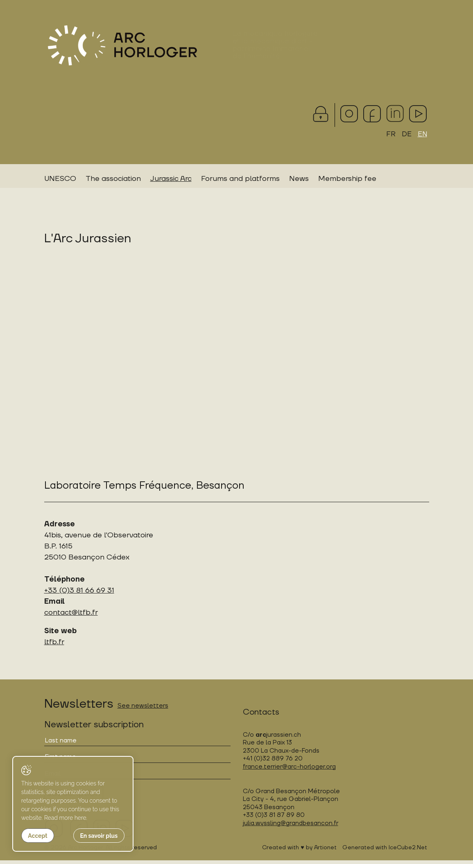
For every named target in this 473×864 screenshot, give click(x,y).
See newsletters (143, 709)
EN (422, 134)
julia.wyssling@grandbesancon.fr (290, 827)
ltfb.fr (54, 645)
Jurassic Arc (171, 179)
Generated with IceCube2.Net (384, 851)
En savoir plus (92, 835)
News (299, 179)
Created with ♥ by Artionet (299, 851)
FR (390, 134)
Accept (37, 835)
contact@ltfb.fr (71, 616)
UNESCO (60, 179)
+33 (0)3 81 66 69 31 (79, 594)
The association (113, 179)
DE (406, 134)
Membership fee (347, 179)
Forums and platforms (240, 179)
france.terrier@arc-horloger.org (289, 770)
